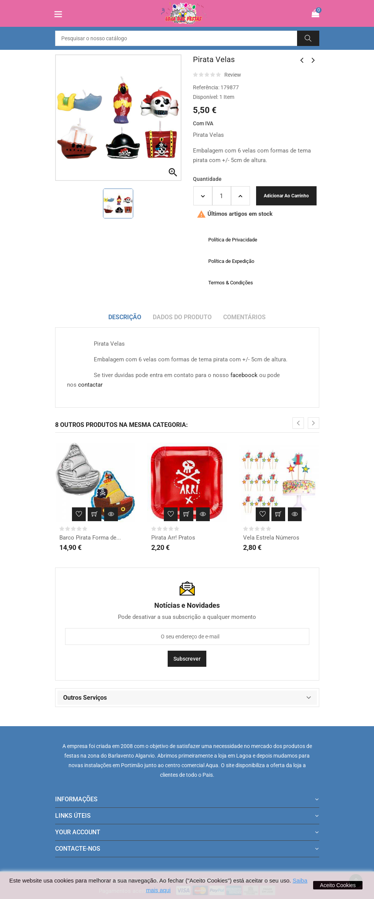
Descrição (124, 317)
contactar (90, 384)
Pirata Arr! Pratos (173, 537)
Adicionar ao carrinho (286, 196)
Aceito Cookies (338, 885)
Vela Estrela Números (271, 537)
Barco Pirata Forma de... (90, 537)
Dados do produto (182, 317)
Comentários (244, 317)
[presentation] (298, 423)
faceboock (244, 375)
